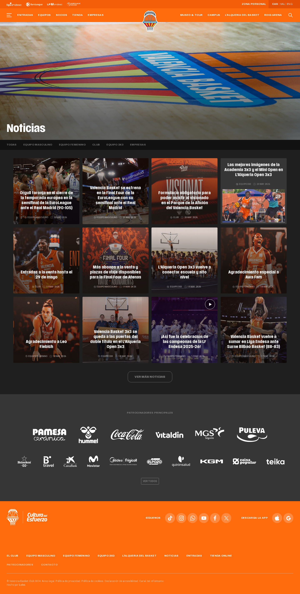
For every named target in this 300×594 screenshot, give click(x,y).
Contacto (49, 561)
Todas (12, 145)
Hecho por (16, 581)
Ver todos (150, 478)
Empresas (96, 15)
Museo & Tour (191, 15)
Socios (61, 15)
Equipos (44, 15)
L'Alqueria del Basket (242, 15)
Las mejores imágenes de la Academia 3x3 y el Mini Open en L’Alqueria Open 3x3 (253, 170)
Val (282, 4)
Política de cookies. (92, 578)
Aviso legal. (48, 578)
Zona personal (254, 4)
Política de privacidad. (68, 578)
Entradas (25, 15)
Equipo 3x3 (114, 145)
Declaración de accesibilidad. (122, 578)
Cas (275, 4)
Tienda (77, 15)
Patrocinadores (20, 561)
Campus (214, 15)
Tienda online (221, 553)
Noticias (171, 553)
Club (96, 145)
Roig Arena (273, 15)
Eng (289, 4)
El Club (12, 553)
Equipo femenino (72, 145)
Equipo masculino (37, 145)
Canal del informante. (151, 578)
